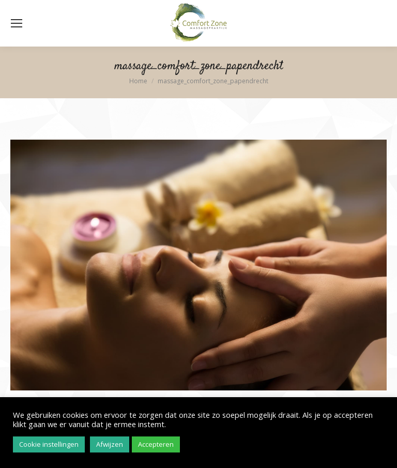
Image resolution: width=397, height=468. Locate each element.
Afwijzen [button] (109, 444)
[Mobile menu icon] (16, 23)
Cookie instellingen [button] (49, 444)
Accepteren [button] (156, 444)
